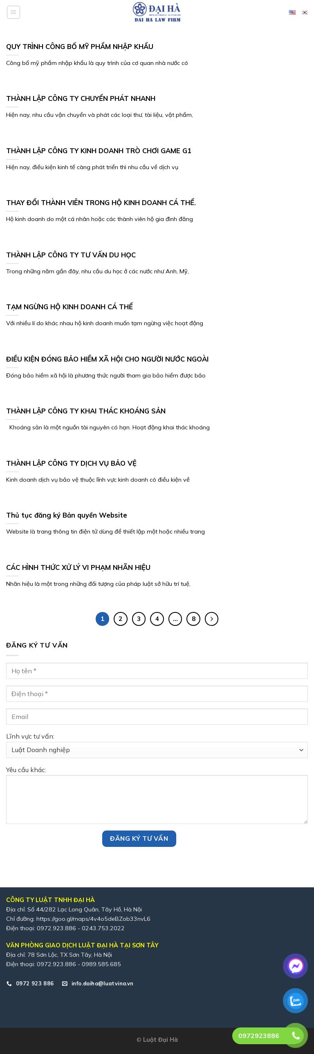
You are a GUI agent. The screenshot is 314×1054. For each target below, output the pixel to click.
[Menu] (13, 12)
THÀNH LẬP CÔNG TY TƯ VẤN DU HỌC (71, 254)
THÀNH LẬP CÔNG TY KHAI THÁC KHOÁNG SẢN (86, 410)
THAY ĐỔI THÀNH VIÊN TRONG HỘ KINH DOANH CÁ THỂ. (101, 202)
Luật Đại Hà (160, 1039)
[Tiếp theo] (212, 619)
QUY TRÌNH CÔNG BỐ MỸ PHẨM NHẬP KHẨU (79, 46)
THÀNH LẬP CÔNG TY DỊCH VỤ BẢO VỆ (71, 463)
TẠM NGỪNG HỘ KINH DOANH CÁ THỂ (69, 306)
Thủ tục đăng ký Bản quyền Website (66, 515)
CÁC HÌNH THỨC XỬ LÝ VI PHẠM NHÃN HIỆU (78, 567)
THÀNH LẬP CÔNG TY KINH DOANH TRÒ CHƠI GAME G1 (98, 150)
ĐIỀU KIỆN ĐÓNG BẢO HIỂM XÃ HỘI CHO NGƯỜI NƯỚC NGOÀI (107, 359)
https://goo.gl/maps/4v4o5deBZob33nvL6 (93, 918)
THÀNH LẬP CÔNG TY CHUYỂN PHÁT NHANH (80, 98)
